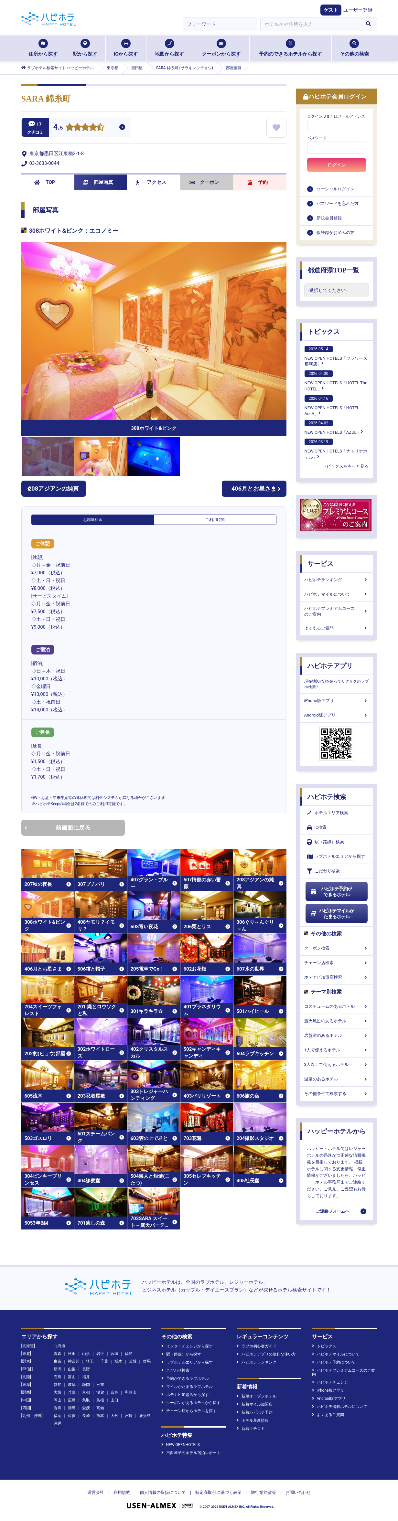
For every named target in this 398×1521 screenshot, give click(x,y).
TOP (44, 182)
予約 (258, 182)
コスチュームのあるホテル (336, 1006)
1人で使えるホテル (336, 1050)
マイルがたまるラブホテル (187, 1386)
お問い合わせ (298, 1492)
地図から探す (169, 48)
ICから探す (126, 48)
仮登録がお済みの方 (335, 232)
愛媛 (86, 1408)
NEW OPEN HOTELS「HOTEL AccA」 (332, 405)
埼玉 (90, 1361)
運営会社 (95, 1492)
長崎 (86, 1415)
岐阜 (72, 1384)
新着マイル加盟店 (255, 1404)
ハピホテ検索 (326, 796)
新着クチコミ (251, 1428)
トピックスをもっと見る (345, 466)
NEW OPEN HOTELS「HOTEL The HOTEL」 (336, 380)
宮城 (114, 1353)
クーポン (204, 182)
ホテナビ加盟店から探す (185, 1394)
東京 (57, 1361)
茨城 (132, 1361)
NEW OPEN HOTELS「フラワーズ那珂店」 (336, 356)
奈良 (114, 1392)
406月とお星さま (256, 488)
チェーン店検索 (336, 962)
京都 (86, 1392)
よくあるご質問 (336, 628)
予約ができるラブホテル (185, 1378)
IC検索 (317, 827)
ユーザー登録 (357, 10)
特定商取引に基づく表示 (218, 1492)
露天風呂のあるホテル (336, 1020)
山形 (86, 1353)
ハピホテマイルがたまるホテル (332, 914)
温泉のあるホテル (336, 1079)
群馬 (147, 1361)
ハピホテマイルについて (336, 594)
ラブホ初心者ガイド (256, 1346)
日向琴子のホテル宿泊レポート (191, 1453)
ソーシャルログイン (335, 188)
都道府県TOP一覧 (333, 270)
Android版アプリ (336, 715)
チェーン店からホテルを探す (189, 1411)
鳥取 (86, 1400)
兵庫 (72, 1392)
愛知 (57, 1384)
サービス (320, 563)
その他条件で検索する (336, 1093)
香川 (57, 1408)
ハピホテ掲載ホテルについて (339, 1406)
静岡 (86, 1384)
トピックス (323, 331)
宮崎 (129, 1415)
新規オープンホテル (256, 1396)
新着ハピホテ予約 (255, 1412)
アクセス (151, 182)
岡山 (57, 1400)
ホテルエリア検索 (327, 813)
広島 (72, 1400)
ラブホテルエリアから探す (336, 856)
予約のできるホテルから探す (290, 48)
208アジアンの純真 (53, 488)
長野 (86, 1369)
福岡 (57, 1415)
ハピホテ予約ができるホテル (331, 892)
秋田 (72, 1353)
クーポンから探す (221, 48)
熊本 (100, 1415)
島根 (100, 1400)
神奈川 (74, 1361)
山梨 (72, 1369)
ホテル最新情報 (253, 1420)
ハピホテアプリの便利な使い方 (266, 1354)
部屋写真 (98, 182)
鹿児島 (145, 1415)
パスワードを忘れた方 (338, 203)
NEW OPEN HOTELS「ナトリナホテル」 (336, 449)
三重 (100, 1384)
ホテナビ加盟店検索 (336, 977)
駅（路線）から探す (181, 1354)
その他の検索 (354, 48)
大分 (114, 1415)
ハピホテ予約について (334, 1362)
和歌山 (130, 1392)
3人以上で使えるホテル (336, 1064)
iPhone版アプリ (336, 700)
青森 (57, 1353)
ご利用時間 (215, 519)
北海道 (59, 1346)
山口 (114, 1400)
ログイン (337, 164)
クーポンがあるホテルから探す (191, 1402)
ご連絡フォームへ (333, 1211)
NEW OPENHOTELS (180, 1444)
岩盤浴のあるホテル (336, 1035)
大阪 (57, 1392)
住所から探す (43, 48)
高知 (100, 1408)
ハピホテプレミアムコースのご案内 (336, 611)
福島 (129, 1353)
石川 (57, 1377)
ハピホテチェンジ (330, 1382)
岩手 (100, 1353)
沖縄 (57, 1423)
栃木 (118, 1361)
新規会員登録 (329, 218)
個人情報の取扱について (163, 1492)
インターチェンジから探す (187, 1346)
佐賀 (72, 1415)
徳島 (72, 1408)
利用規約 (121, 1492)
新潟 (57, 1369)
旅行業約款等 (263, 1492)
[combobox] (310, 24)
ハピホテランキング (336, 579)
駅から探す (85, 48)
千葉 (104, 1361)
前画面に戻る (58, 827)
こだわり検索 (323, 871)
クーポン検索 (336, 948)
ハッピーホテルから (336, 1131)
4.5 (58, 128)
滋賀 (100, 1392)
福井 (86, 1377)
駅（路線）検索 (325, 842)
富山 (72, 1377)
